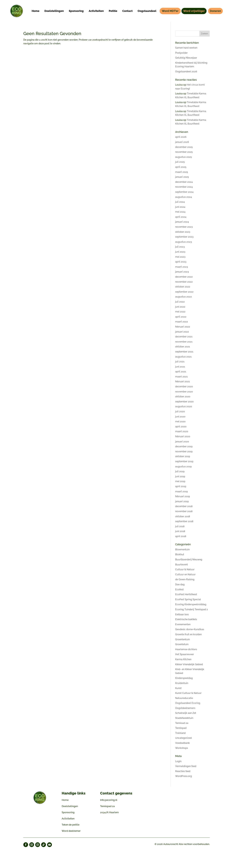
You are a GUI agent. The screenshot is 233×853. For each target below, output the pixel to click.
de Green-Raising (184, 579)
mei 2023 (180, 256)
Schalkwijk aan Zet (185, 713)
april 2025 (180, 167)
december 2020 (184, 386)
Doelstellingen (70, 806)
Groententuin (182, 639)
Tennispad (180, 728)
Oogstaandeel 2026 (186, 71)
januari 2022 (182, 331)
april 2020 (180, 426)
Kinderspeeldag (184, 678)
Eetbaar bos (182, 614)
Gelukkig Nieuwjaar (186, 57)
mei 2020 (180, 421)
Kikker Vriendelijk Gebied (189, 664)
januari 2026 (182, 142)
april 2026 (180, 137)
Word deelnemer (71, 831)
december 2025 (184, 147)
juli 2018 (180, 526)
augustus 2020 (183, 406)
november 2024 (184, 186)
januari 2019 (182, 501)
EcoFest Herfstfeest (186, 594)
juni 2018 (180, 531)
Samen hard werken (186, 47)
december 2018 (184, 506)
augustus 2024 (183, 197)
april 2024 (180, 216)
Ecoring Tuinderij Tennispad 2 (191, 609)
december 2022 (184, 276)
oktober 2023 (182, 231)
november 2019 (183, 451)
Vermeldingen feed (185, 766)
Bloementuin (182, 549)
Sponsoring (68, 812)
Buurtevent (181, 564)
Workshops (181, 748)
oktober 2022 (182, 286)
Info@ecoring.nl (108, 800)
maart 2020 (181, 431)
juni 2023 (180, 251)
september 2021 (184, 351)
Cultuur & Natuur (185, 569)
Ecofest (179, 589)
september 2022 (184, 291)
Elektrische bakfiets (186, 619)
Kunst (178, 688)
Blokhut (179, 554)
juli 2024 (180, 201)
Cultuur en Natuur (185, 574)
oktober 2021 (182, 346)
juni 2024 (180, 206)
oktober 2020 (182, 396)
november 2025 (184, 152)
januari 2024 (182, 221)
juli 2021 (179, 361)
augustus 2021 (183, 356)
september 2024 (184, 191)
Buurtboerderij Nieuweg (188, 559)
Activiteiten (68, 818)
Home (65, 800)
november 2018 (184, 511)
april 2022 (180, 316)
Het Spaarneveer (184, 654)
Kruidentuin (181, 683)
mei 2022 (180, 311)
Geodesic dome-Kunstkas (189, 629)
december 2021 (183, 336)
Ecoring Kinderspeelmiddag (190, 604)
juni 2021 (180, 366)
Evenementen (183, 624)
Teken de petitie (70, 824)
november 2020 (184, 391)
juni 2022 (180, 306)
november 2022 (184, 281)
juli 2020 (180, 411)
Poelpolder (181, 52)
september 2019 (184, 461)
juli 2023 (180, 246)
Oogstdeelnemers (185, 708)
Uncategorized (183, 738)
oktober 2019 (182, 456)
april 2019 (180, 486)
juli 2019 (179, 471)
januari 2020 (182, 441)
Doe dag (180, 584)
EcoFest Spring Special (188, 599)
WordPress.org (183, 776)
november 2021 (183, 341)
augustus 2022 (183, 296)
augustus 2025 (183, 157)
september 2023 (184, 236)
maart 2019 (181, 491)
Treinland (180, 733)
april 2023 (180, 261)
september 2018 (184, 521)
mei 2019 (180, 481)
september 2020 (184, 401)
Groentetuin (181, 644)
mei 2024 (180, 211)
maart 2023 (181, 266)
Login (178, 761)
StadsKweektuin (184, 718)
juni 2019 (180, 476)
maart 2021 (181, 376)
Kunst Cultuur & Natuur (188, 693)
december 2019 (183, 446)
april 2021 (180, 371)
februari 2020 (182, 436)
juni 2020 (180, 416)
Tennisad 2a (181, 723)
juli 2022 (180, 301)
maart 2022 (181, 321)
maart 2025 (181, 172)
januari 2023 (182, 271)
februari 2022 (182, 326)
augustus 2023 (183, 241)
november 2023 (184, 226)
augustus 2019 (183, 466)
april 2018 (180, 536)
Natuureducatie (184, 698)
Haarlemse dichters (186, 649)
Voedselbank (182, 743)
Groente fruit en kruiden (188, 634)
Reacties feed (182, 771)
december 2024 (184, 182)
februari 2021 (182, 381)
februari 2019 (182, 496)
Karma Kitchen (183, 659)
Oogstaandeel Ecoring (187, 703)
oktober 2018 (182, 516)
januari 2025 (182, 176)
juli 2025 (180, 161)
